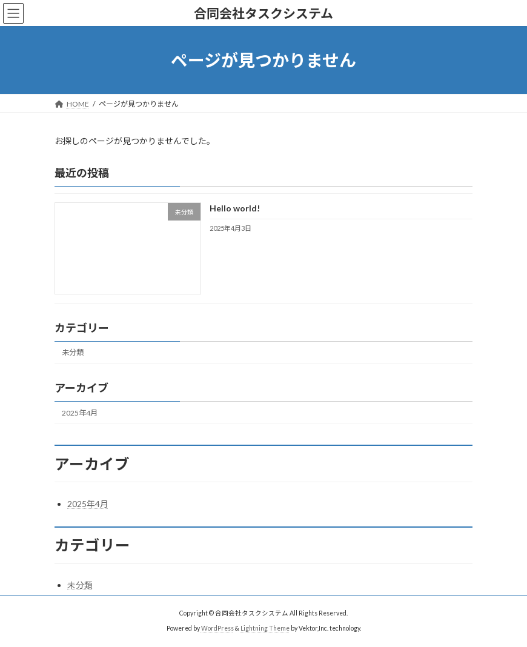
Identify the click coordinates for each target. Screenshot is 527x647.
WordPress (217, 628)
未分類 (73, 352)
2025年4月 (80, 412)
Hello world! (235, 209)
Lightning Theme (265, 628)
